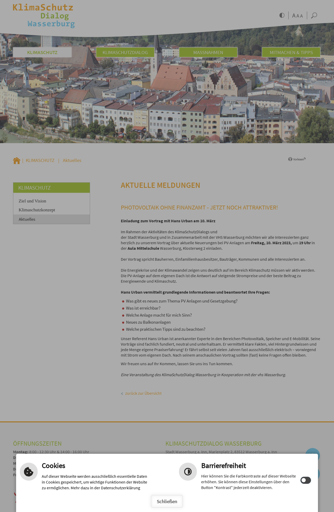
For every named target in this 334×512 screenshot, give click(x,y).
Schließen (167, 501)
